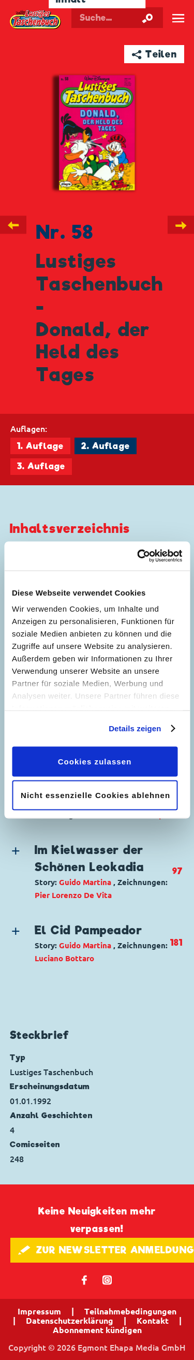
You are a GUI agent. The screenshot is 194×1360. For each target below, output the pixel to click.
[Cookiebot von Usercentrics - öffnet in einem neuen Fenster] (138, 556)
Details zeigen (135, 728)
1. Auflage (40, 446)
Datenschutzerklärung (69, 1320)
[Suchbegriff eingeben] (117, 17)
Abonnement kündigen (97, 1330)
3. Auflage (41, 466)
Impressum (39, 1311)
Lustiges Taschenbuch (36, 19)
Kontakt (153, 1320)
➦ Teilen (154, 54)
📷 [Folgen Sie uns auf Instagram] (107, 1279)
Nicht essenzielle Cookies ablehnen (95, 795)
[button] (89, 871)
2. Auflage (105, 446)
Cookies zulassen (95, 761)
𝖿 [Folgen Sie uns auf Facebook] (84, 1279)
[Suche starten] (147, 17)
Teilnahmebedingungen (130, 1311)
